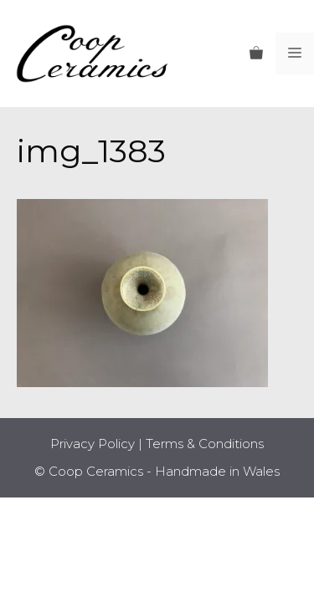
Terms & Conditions (205, 444)
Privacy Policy (92, 444)
